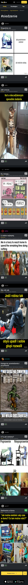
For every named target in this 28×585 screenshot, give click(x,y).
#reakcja (20, 175)
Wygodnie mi (6, 28)
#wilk (14, 367)
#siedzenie (14, 29)
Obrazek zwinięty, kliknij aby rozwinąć (13, 419)
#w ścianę (20, 238)
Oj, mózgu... (5, 174)
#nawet (6, 238)
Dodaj (4, 6)
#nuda (6, 512)
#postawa (12, 438)
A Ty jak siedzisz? (7, 437)
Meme (2, 29)
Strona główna (4, 10)
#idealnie (24, 175)
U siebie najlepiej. (7, 235)
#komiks (7, 175)
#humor (10, 367)
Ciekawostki (3, 237)
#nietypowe (11, 91)
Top (23, 6)
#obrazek (2, 238)
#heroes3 (17, 367)
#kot (6, 29)
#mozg (11, 175)
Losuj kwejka (25, 574)
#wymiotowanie (16, 175)
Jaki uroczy (5, 90)
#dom (9, 512)
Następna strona (12, 573)
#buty (7, 291)
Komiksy (2, 175)
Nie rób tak (5, 290)
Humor (2, 291)
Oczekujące (14, 6)
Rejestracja (24, 2)
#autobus (10, 291)
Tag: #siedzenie (14, 10)
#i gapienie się (15, 238)
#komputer (9, 29)
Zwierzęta (2, 91)
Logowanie (18, 2)
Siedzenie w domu (8, 510)
